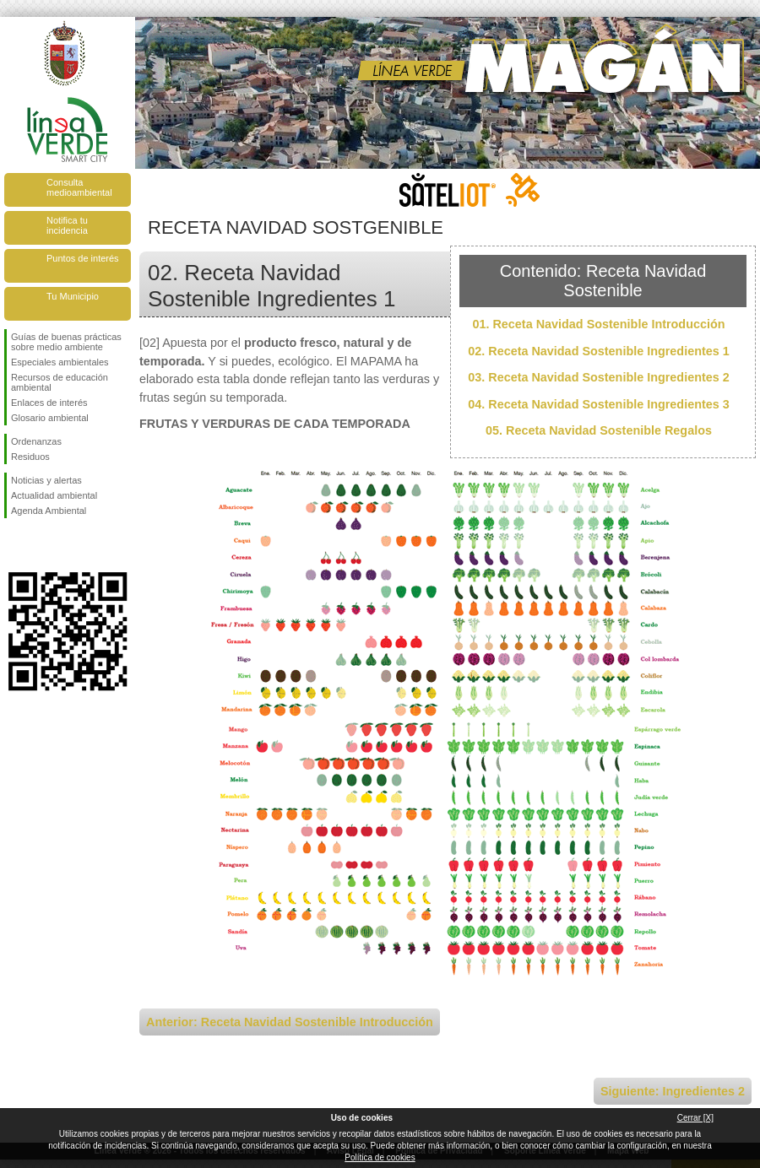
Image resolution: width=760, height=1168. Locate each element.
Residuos (30, 457)
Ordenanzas (36, 441)
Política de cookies (380, 1157)
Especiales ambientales (60, 362)
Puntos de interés (82, 258)
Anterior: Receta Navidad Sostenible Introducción (289, 1022)
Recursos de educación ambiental (59, 382)
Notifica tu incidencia (67, 225)
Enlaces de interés (49, 402)
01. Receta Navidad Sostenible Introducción (598, 324)
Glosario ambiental (50, 418)
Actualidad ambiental (54, 495)
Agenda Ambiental (48, 511)
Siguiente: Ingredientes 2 (672, 1091)
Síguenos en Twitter (42, 545)
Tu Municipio (72, 296)
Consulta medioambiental (79, 187)
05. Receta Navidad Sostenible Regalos (599, 430)
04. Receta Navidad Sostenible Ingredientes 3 (599, 404)
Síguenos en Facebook (14, 545)
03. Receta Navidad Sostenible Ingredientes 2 (599, 377)
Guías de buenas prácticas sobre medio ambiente (66, 342)
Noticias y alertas (46, 480)
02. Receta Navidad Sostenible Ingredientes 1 (599, 351)
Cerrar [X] (695, 1117)
